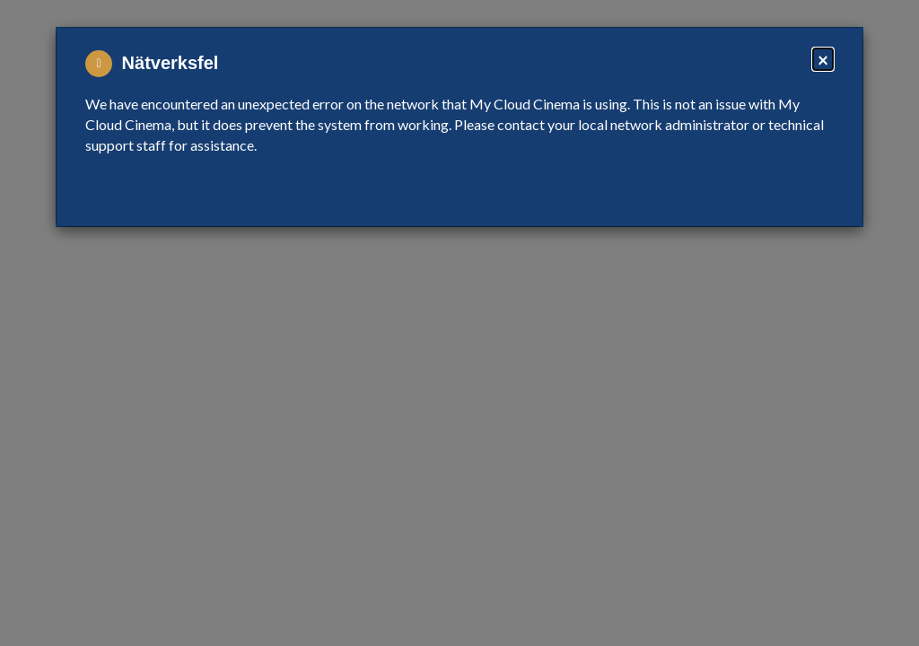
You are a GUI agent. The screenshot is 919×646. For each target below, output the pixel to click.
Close (805, 189)
